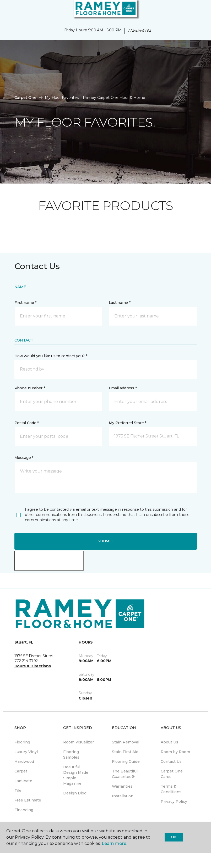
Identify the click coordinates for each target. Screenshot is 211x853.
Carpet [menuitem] (20, 771)
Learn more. (114, 843)
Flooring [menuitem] (22, 742)
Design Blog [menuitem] (74, 793)
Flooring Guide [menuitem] (126, 761)
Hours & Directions (32, 666)
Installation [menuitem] (122, 796)
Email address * (123, 388)
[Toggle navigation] (7, 10)
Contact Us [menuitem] (171, 761)
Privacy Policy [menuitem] (174, 801)
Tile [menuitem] (17, 790)
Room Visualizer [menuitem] (78, 742)
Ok (173, 837)
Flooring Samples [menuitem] (71, 754)
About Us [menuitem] (169, 742)
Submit (105, 541)
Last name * (120, 302)
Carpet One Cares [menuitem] (172, 774)
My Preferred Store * (127, 423)
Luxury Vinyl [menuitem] (26, 751)
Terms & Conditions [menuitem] (171, 789)
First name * (25, 302)
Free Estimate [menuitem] (27, 800)
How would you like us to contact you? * (50, 356)
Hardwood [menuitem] (24, 761)
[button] (191, 10)
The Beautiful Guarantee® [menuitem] (125, 774)
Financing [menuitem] (23, 809)
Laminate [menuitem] (23, 780)
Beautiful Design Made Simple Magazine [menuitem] (75, 775)
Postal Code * (26, 423)
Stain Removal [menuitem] (125, 742)
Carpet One (25, 97)
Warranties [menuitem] (122, 786)
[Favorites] (197, 10)
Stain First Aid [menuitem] (125, 751)
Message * (23, 457)
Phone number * (29, 388)
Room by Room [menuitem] (175, 751)
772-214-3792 (139, 30)
